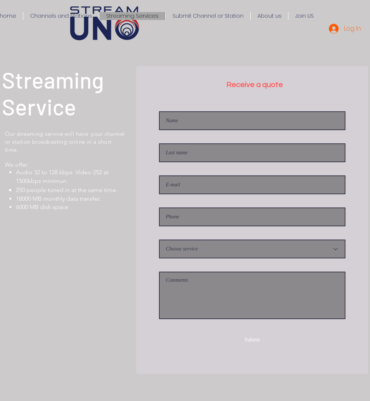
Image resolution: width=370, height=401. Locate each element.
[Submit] (252, 339)
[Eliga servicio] (252, 249)
